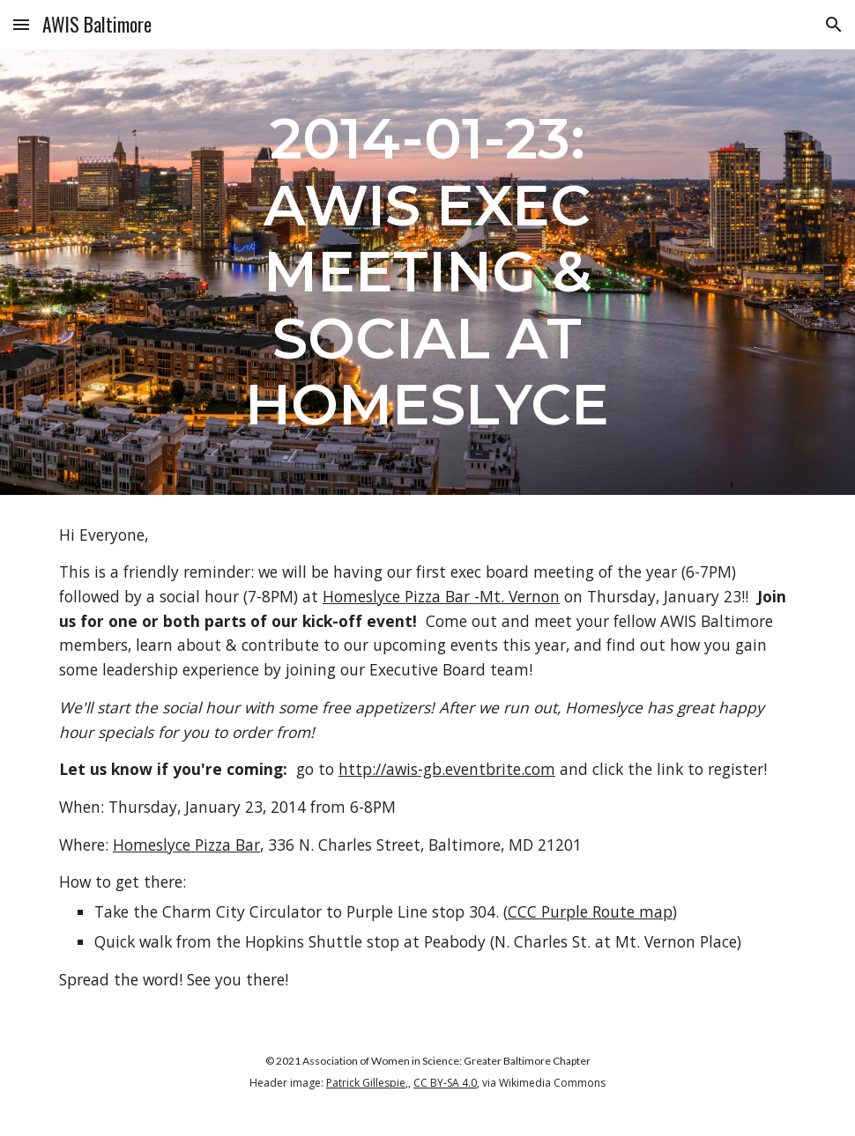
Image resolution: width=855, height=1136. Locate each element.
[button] (21, 24)
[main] (428, 272)
